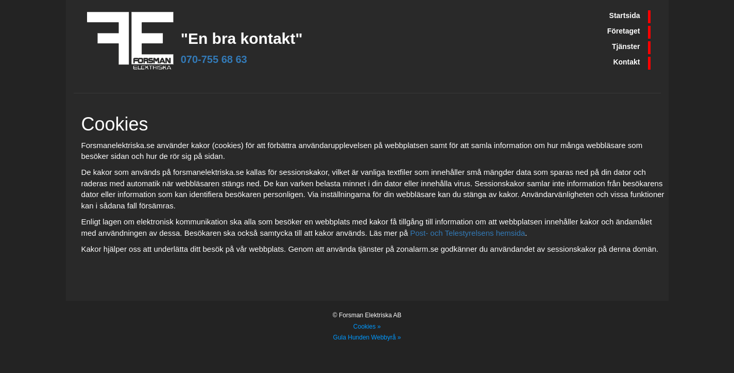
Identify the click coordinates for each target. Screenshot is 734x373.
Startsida (624, 15)
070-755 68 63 (214, 59)
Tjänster (626, 46)
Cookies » (367, 326)
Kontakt (626, 62)
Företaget (623, 31)
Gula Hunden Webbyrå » (367, 337)
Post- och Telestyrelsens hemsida (467, 233)
